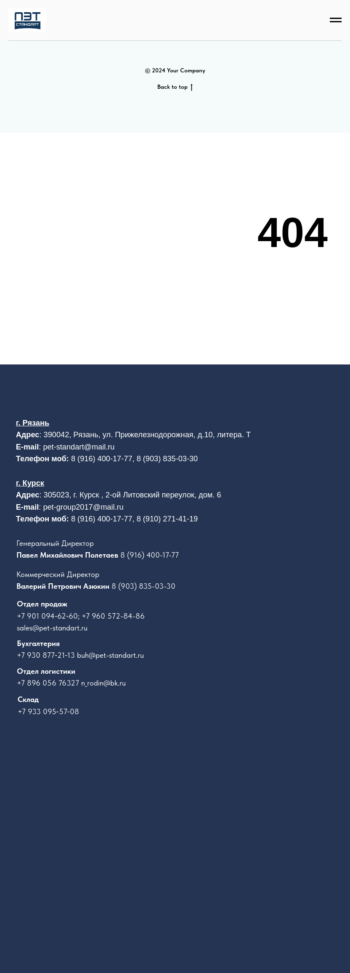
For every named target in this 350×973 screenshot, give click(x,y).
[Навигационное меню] (336, 20)
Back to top (175, 87)
